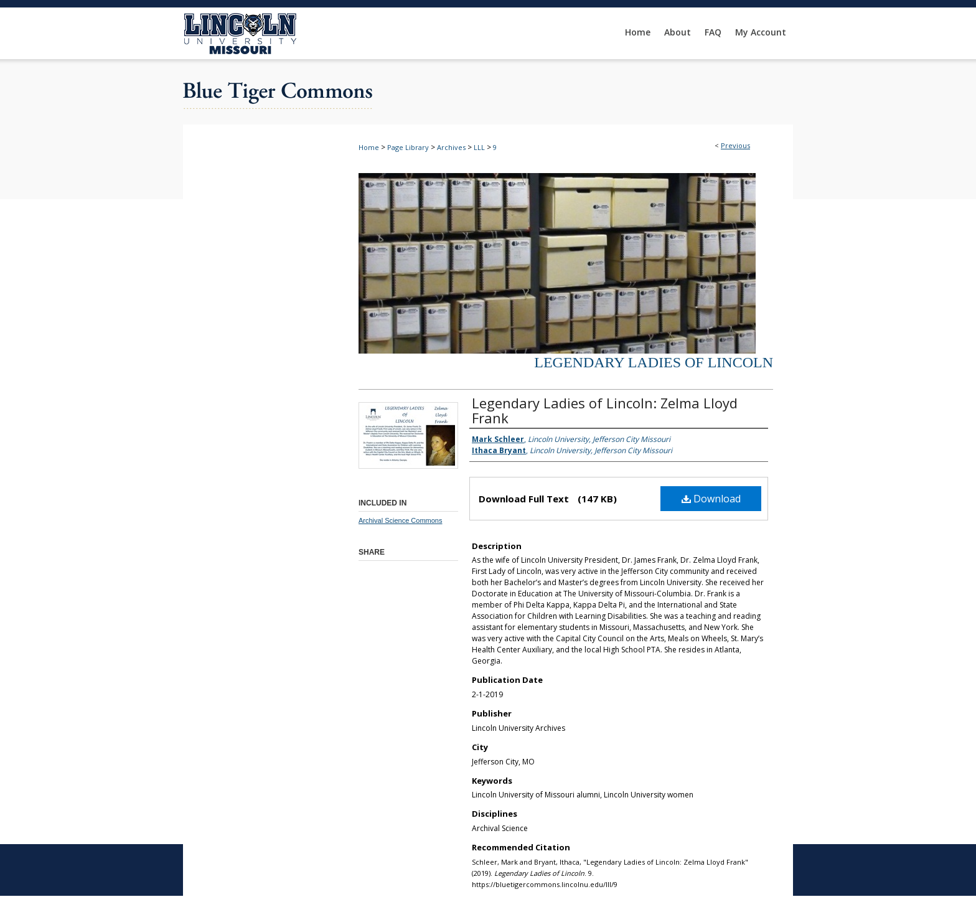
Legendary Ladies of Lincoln (653, 362)
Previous (735, 145)
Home (369, 147)
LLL (479, 147)
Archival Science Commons (401, 520)
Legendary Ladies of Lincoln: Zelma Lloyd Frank (605, 410)
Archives (451, 147)
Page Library (408, 147)
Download (711, 498)
